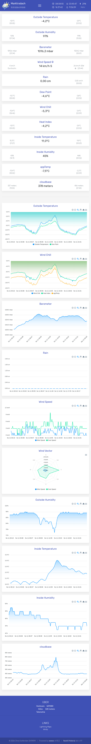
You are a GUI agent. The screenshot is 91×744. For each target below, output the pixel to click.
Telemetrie (40, 712)
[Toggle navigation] (39, 5)
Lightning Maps (45, 727)
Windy (45, 729)
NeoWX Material (69, 741)
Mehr (83, 7)
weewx (51, 741)
